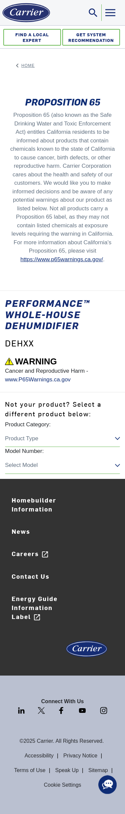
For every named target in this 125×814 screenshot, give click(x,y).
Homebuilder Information (34, 504)
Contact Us (31, 576)
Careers (30, 553)
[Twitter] (42, 710)
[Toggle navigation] (93, 12)
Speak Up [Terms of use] (67, 770)
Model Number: (24, 451)
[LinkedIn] (22, 710)
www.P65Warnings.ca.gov (38, 379)
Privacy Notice (80, 755)
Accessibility (39, 755)
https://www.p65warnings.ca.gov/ (61, 259)
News (21, 531)
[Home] (25, 12)
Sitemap (98, 770)
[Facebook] (62, 710)
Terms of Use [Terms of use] (29, 770)
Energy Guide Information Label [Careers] (35, 607)
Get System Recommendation (91, 37)
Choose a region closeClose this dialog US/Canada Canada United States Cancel (62, 438)
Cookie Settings (62, 785)
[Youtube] (83, 710)
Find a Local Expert (32, 37)
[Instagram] (104, 710)
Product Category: (28, 424)
